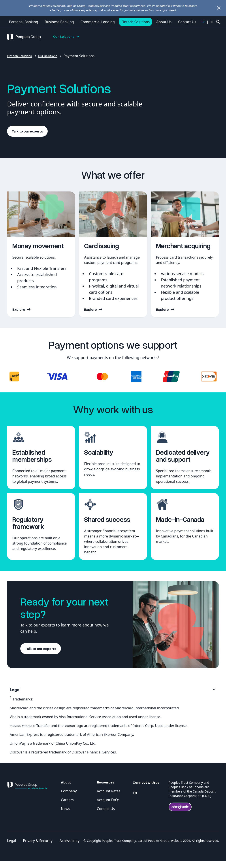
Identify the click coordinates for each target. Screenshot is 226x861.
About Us (163, 21)
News (65, 808)
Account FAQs (108, 799)
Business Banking (59, 21)
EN (203, 22)
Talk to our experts (27, 131)
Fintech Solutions (135, 21)
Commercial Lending (98, 21)
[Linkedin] (135, 792)
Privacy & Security (37, 840)
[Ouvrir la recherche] (218, 22)
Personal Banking (23, 21)
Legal (11, 840)
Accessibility (69, 840)
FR (211, 22)
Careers (67, 799)
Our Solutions (66, 36)
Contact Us (187, 21)
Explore (18, 309)
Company (69, 791)
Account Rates (108, 791)
